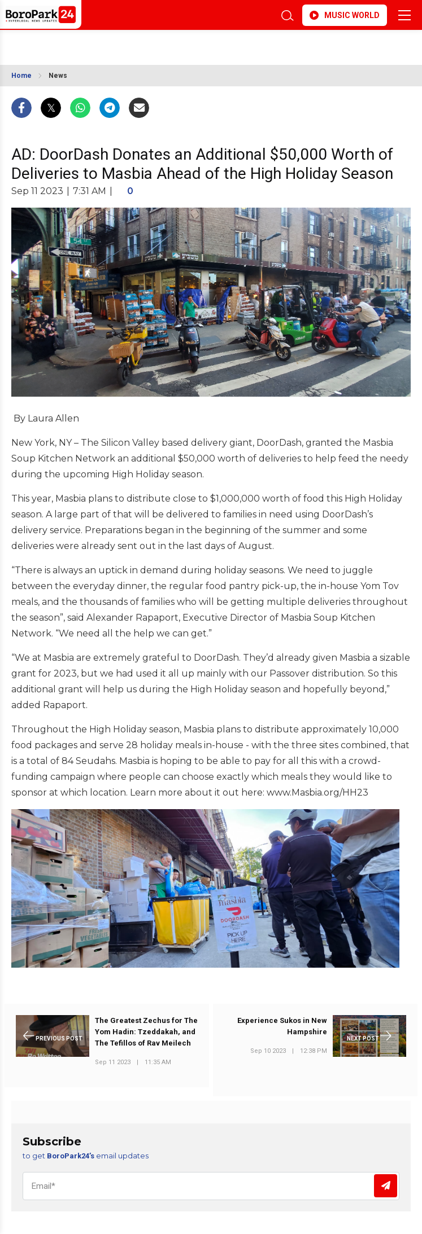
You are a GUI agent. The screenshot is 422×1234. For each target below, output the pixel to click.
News (58, 76)
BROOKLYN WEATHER (170, 44)
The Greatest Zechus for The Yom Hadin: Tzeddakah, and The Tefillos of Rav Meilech (146, 1031)
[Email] (211, 1186)
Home (21, 76)
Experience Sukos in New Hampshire (282, 1026)
